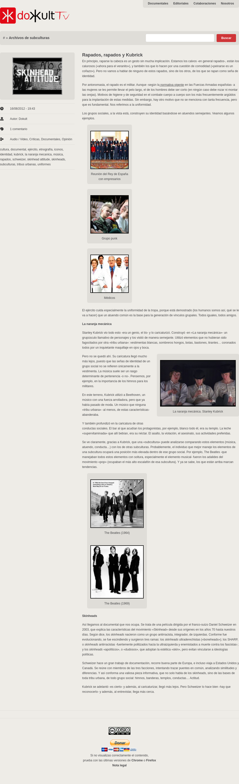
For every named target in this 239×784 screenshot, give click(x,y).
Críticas (34, 139)
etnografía (46, 149)
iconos (58, 149)
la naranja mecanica (38, 154)
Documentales (158, 3)
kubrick (18, 154)
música (58, 154)
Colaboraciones (204, 3)
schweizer (19, 159)
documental (18, 149)
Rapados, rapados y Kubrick (112, 54)
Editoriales (180, 3)
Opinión (67, 139)
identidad (6, 154)
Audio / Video (19, 139)
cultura (4, 149)
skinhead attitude (38, 159)
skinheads (58, 159)
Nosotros (227, 3)
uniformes (44, 164)
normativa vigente (172, 85)
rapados (5, 159)
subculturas (7, 164)
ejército (32, 149)
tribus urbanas (26, 164)
